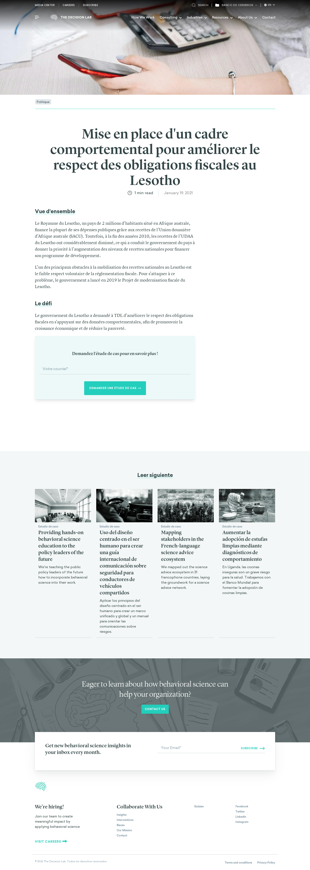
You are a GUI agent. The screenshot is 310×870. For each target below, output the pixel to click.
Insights (122, 815)
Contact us (155, 709)
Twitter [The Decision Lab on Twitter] (240, 812)
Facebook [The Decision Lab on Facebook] (242, 806)
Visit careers (51, 841)
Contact (269, 17)
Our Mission (124, 830)
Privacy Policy (266, 863)
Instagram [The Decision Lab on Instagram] (242, 822)
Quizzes (199, 806)
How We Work (143, 17)
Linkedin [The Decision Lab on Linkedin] (241, 817)
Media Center (45, 5)
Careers (69, 5)
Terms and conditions (238, 863)
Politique (43, 102)
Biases (121, 825)
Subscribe (90, 5)
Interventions (125, 820)
